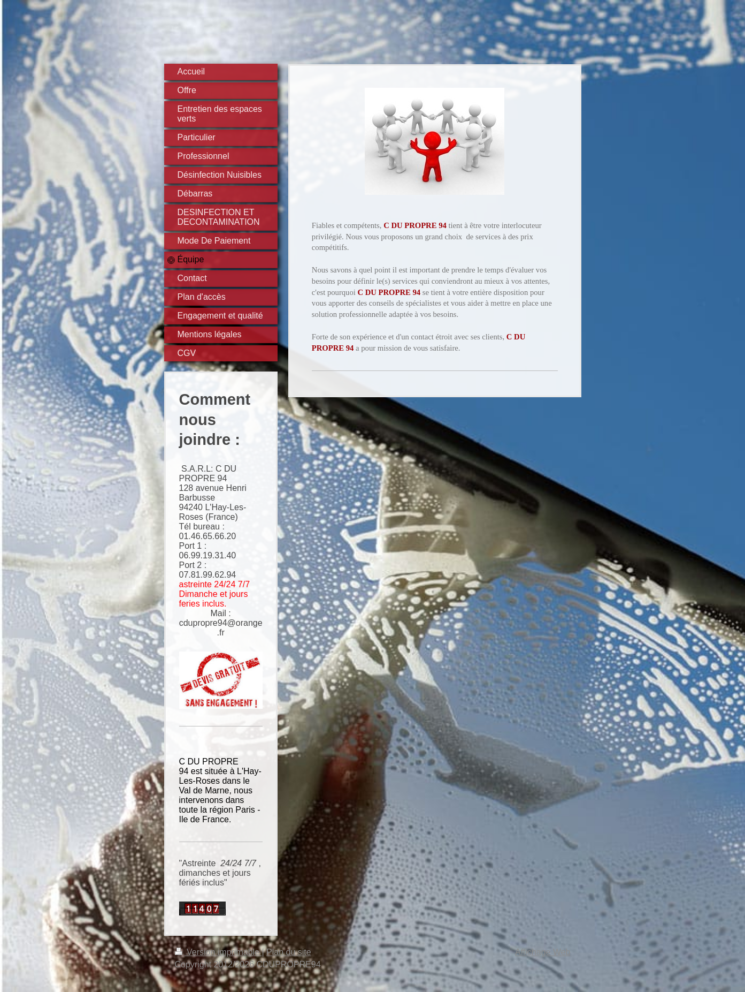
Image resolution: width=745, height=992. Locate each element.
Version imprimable (218, 952)
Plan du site (288, 952)
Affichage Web (542, 952)
